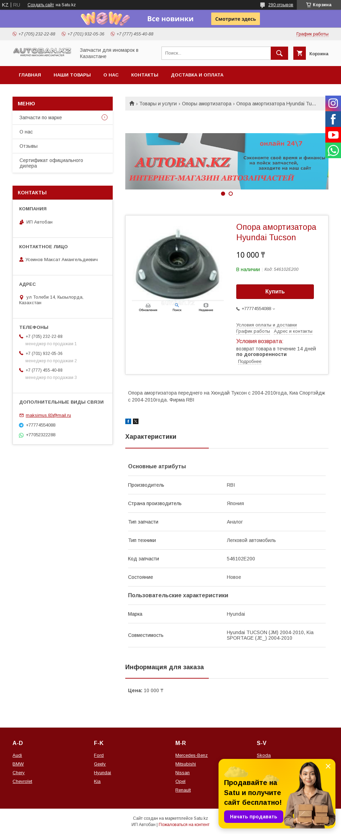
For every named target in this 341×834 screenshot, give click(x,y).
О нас (111, 75)
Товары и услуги (158, 103)
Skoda (264, 755)
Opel (180, 781)
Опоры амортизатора (206, 103)
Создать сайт (40, 4)
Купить (275, 291)
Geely (100, 764)
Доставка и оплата (197, 75)
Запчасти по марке (40, 117)
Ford (99, 755)
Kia (97, 781)
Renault (183, 790)
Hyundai (102, 772)
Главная (30, 75)
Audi (17, 755)
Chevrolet (22, 781)
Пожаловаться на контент (184, 824)
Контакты (144, 75)
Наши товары (72, 75)
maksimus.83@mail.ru (48, 415)
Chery (19, 772)
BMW (18, 764)
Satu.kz (201, 818)
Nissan (182, 772)
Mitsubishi (185, 764)
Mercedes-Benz (191, 755)
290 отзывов (280, 4)
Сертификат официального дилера (51, 163)
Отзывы (28, 146)
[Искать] (279, 53)
